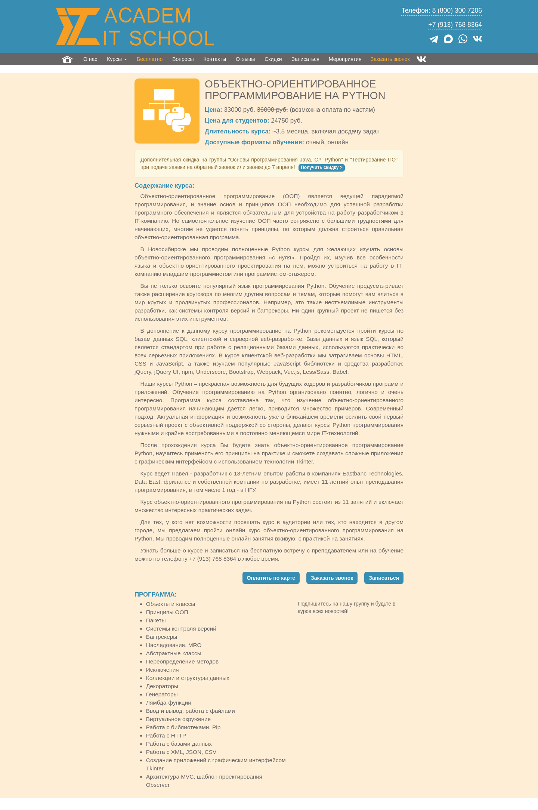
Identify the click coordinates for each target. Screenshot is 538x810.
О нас (90, 59)
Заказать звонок (390, 59)
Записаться (305, 59)
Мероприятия (345, 59)
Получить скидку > (321, 167)
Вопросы (183, 59)
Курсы (117, 59)
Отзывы (245, 59)
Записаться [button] (384, 578)
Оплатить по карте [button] (271, 578)
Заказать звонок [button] (332, 578)
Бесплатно (150, 59)
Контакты (215, 59)
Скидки (273, 59)
